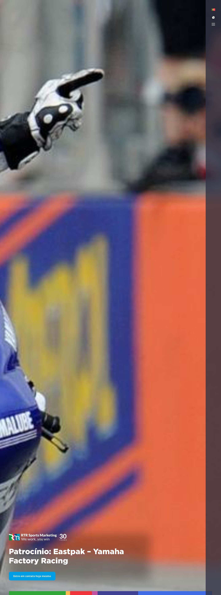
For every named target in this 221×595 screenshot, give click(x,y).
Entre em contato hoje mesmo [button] (32, 576)
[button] (213, 17)
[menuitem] (213, 9)
